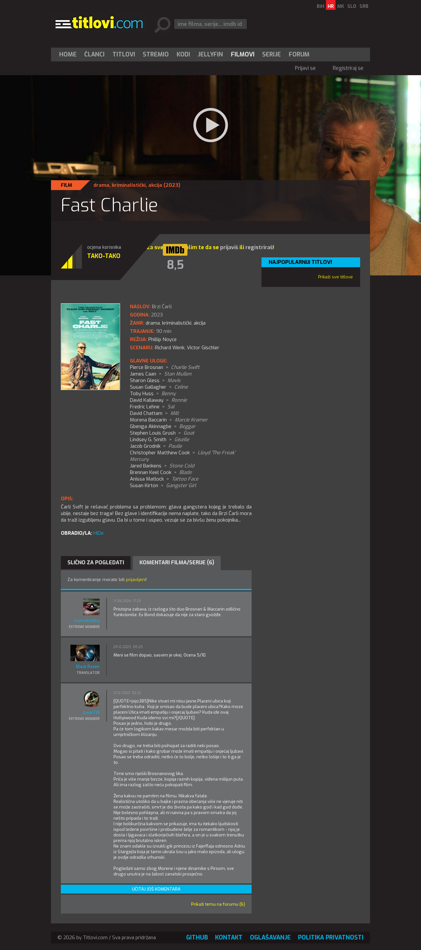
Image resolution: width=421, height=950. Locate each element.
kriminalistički (129, 185)
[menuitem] (69, 54)
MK (340, 6)
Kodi (183, 54)
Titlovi (123, 54)
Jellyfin (210, 54)
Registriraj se (348, 68)
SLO (351, 6)
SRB (363, 6)
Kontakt (228, 937)
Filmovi (243, 54)
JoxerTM (91, 712)
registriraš (259, 247)
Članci (94, 54)
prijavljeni (136, 579)
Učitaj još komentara (156, 889)
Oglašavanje (270, 937)
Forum (299, 54)
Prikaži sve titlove (335, 277)
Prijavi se (305, 68)
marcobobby (87, 620)
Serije (271, 54)
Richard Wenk (170, 347)
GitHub (197, 937)
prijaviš (229, 247)
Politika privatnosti (330, 937)
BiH (320, 6)
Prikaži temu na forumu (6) (218, 904)
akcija (155, 185)
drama (101, 185)
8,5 (175, 265)
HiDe (98, 533)
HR (331, 6)
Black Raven (88, 666)
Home (68, 54)
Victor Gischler (203, 347)
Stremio (156, 54)
